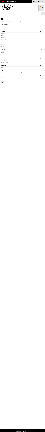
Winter (3, 60)
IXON (2, 41)
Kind (2, 55)
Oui (2, 77)
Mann (2, 52)
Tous (2, 51)
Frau (2, 53)
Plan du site (32, 430)
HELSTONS (3, 39)
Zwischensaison (5, 62)
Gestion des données (25, 430)
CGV (19, 430)
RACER (2, 42)
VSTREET (3, 46)
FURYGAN (3, 37)
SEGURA (3, 44)
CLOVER (3, 33)
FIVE (2, 35)
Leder (2, 67)
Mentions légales (14, 430)
